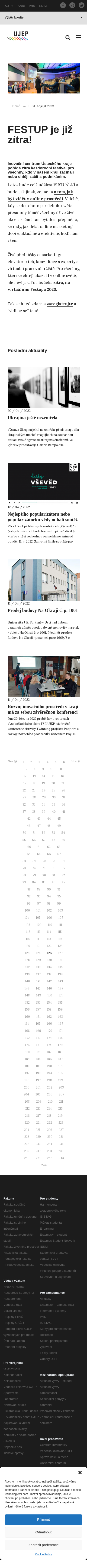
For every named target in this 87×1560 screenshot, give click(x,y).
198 (49, 1080)
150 (50, 995)
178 (49, 1045)
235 (61, 1144)
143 (60, 981)
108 (28, 925)
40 (54, 812)
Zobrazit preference (43, 1545)
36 (63, 804)
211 (61, 1102)
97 (39, 904)
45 (59, 819)
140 (27, 981)
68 (24, 861)
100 (27, 910)
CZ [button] (9, 5)
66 (49, 854)
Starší (75, 761)
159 (60, 1009)
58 (53, 840)
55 (24, 840)
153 (38, 1003)
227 (61, 1130)
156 (27, 1009)
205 (38, 1094)
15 (53, 776)
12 (25, 776)
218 (49, 1116)
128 (27, 960)
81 (53, 875)
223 (60, 1123)
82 (63, 875)
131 (60, 960)
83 (24, 882)
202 (49, 1087)
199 (60, 1080)
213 (38, 1108)
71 (54, 861)
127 (60, 953)
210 (50, 1102)
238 (49, 1151)
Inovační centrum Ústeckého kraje (40, 163)
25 (53, 790)
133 (38, 967)
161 (38, 1017)
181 (39, 1052)
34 (43, 804)
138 (49, 974)
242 (49, 1158)
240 (26, 1158)
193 (38, 1073)
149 (38, 995)
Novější (13, 761)
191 (60, 1066)
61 (39, 847)
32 (24, 804)
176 (27, 1045)
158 (49, 1009)
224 (26, 1130)
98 (49, 904)
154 (49, 1003)
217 (38, 1116)
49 (59, 826)
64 (29, 854)
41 (63, 812)
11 (61, 769)
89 (39, 889)
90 (49, 889)
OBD (21, 5)
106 (49, 918)
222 (49, 1123)
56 (34, 840)
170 (50, 1031)
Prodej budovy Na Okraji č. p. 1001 (43, 610)
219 (60, 1116)
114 (49, 932)
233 (38, 1144)
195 (60, 1073)
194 (49, 1073)
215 (60, 1108)
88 (29, 889)
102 (49, 910)
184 (27, 1059)
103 (60, 910)
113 (39, 932)
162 (49, 1017)
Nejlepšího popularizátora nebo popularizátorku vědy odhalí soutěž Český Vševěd (43, 520)
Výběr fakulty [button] (44, 17)
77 (63, 868)
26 (63, 790)
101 (38, 910)
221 (38, 1123)
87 (63, 882)
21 (62, 783)
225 (38, 1130)
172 (27, 1038)
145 (38, 988)
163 (60, 1017)
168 (27, 1031)
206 (49, 1094)
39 (43, 812)
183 (60, 1052)
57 (43, 840)
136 (27, 974)
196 (27, 1080)
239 (61, 1151)
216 (27, 1116)
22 (24, 790)
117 (39, 939)
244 (44, 1165)
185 (38, 1059)
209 (39, 1102)
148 (27, 995)
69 (34, 861)
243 (61, 1158)
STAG (43, 5)
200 (26, 1087)
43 (39, 819)
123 (60, 946)
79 (34, 875)
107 (60, 918)
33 (33, 804)
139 (60, 974)
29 (44, 797)
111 (60, 925)
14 (43, 776)
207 (61, 1094)
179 (60, 1045)
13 (34, 776)
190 (49, 1066)
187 (60, 1059)
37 (24, 812)
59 (63, 840)
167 (60, 1024)
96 (29, 904)
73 (24, 868)
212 (27, 1108)
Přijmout (43, 1519)
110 (50, 925)
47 (39, 826)
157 (38, 1009)
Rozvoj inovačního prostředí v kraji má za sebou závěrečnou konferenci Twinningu (43, 712)
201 (38, 1087)
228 (26, 1137)
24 (43, 790)
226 (49, 1130)
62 (49, 847)
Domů (16, 106)
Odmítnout (43, 1532)
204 (26, 1094)
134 (49, 967)
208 (27, 1102)
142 (49, 981)
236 (26, 1151)
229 (38, 1137)
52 (43, 833)
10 (51, 769)
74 (34, 868)
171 (61, 1031)
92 (29, 896)
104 (27, 918)
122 (49, 946)
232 (26, 1144)
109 (39, 925)
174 (49, 1038)
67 (59, 854)
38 (33, 812)
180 (28, 1052)
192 (27, 1073)
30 (54, 797)
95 (59, 896)
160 (27, 1017)
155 (60, 1003)
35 (53, 804)
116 (28, 939)
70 (44, 861)
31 (63, 797)
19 (43, 783)
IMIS (32, 5)
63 (59, 847)
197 (38, 1080)
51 (34, 833)
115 (60, 932)
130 (49, 960)
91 (58, 889)
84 (34, 882)
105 (38, 918)
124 (27, 953)
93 (39, 896)
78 (24, 875)
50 (24, 833)
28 (34, 797)
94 (49, 896)
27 (24, 797)
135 (60, 967)
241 (38, 1158)
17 (24, 783)
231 (61, 1137)
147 (60, 988)
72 (63, 861)
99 (59, 904)
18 (34, 783)
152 (27, 1003)
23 (33, 790)
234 (49, 1144)
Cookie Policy (43, 1554)
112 (28, 932)
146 (49, 988)
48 (49, 826)
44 (49, 819)
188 (27, 1066)
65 (39, 854)
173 (38, 1038)
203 (61, 1087)
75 (43, 868)
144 (27, 988)
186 (49, 1059)
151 (61, 995)
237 (38, 1151)
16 (62, 776)
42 (29, 819)
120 (28, 946)
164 (27, 1024)
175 (60, 1038)
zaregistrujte (60, 303)
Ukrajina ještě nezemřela (32, 417)
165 (38, 1024)
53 (53, 833)
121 (39, 946)
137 (38, 974)
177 (38, 1045)
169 (38, 1031)
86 (53, 882)
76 (53, 868)
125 (38, 953)
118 (49, 939)
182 (49, 1052)
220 (27, 1123)
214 (49, 1108)
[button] (80, 1472)
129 (38, 960)
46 (29, 826)
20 (53, 783)
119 (60, 939)
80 (44, 875)
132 (27, 967)
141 (38, 981)
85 (43, 882)
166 (49, 1024)
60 (29, 847)
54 (63, 833)
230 (49, 1137)
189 (38, 1066)
